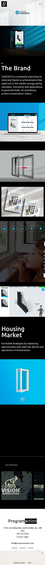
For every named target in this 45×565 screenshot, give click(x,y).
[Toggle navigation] (40, 4)
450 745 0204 (23, 534)
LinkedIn (14, 548)
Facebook (22, 548)
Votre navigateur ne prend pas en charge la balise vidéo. (22, 166)
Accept (29, 562)
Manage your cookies (19, 562)
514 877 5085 (23, 537)
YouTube (30, 548)
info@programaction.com (22, 543)
